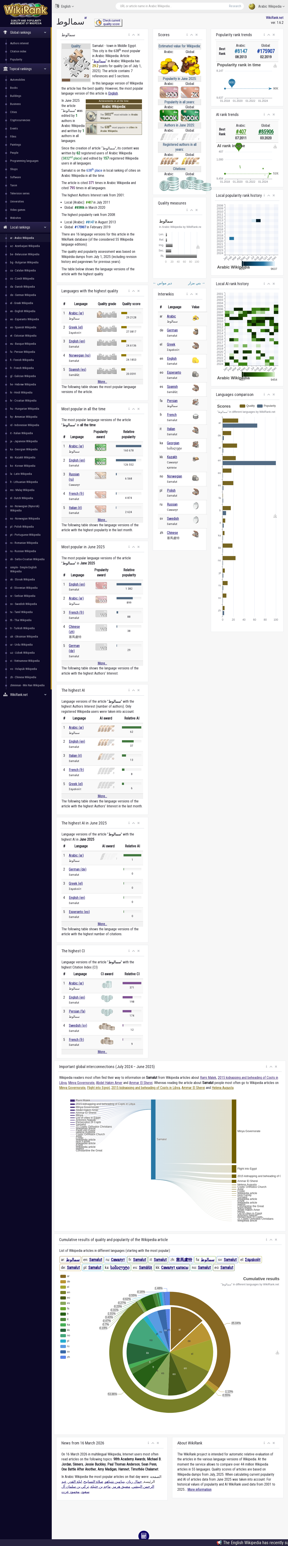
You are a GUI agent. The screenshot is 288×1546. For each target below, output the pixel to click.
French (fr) (76, 493)
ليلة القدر (75, 1481)
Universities (17, 201)
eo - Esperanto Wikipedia (24, 319)
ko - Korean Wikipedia (22, 465)
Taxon (13, 185)
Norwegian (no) (79, 355)
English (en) (77, 341)
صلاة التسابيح (93, 1481)
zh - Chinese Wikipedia (23, 677)
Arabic (171, 316)
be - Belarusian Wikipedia (24, 254)
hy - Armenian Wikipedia (23, 416)
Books (14, 87)
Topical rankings (24, 69)
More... (102, 382)
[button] (129, 34)
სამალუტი (119, 1267)
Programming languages (24, 160)
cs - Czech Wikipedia (22, 278)
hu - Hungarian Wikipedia (24, 408)
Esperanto (174, 372)
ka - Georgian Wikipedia (24, 449)
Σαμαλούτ (253, 1259)
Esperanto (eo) (79, 912)
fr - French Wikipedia (22, 368)
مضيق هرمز (121, 1486)
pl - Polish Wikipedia (22, 526)
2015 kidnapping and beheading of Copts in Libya (145, 1088)
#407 (241, 132)
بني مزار (196, 283)
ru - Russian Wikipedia (23, 551)
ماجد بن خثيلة (100, 1486)
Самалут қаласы (174, 1267)
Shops (14, 169)
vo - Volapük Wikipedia (23, 669)
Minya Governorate (81, 1083)
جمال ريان (134, 1481)
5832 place (72, 158)
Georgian (173, 443)
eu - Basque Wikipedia (23, 343)
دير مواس (162, 283)
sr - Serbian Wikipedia (22, 596)
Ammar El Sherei (141, 1083)
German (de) (77, 869)
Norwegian (174, 476)
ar (85, 18)
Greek (171, 344)
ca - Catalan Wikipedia (23, 270)
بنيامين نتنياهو (115, 1481)
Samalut (95, 1259)
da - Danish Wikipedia (22, 286)
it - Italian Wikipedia (21, 433)
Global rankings (24, 32)
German (172, 330)
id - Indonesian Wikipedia (24, 425)
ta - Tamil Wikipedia (21, 612)
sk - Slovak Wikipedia (22, 579)
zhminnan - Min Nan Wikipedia (27, 685)
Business (15, 104)
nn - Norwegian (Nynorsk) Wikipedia (24, 508)
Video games (17, 209)
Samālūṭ (145, 1267)
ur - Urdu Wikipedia (21, 644)
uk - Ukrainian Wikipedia (24, 636)
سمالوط (99, 61)
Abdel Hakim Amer (109, 1083)
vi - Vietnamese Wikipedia (25, 660)
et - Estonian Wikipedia (23, 335)
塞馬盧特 (184, 1259)
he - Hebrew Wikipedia (23, 384)
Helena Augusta (223, 1088)
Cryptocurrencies (20, 120)
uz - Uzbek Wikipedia (22, 652)
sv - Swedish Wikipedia (23, 604)
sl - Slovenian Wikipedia (24, 587)
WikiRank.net (25, 695)
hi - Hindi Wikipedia (21, 392)
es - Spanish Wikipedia (23, 327)
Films (13, 136)
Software (15, 177)
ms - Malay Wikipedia (22, 490)
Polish (171, 490)
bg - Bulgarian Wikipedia (24, 262)
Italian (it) (75, 508)
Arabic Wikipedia (267, 6)
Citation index (18, 51)
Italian (171, 429)
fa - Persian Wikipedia (22, 351)
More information (199, 1489)
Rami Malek (208, 1077)
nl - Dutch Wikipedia (21, 498)
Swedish (173, 518)
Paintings (15, 144)
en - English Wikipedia (22, 311)
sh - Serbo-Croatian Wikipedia (27, 559)
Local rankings (24, 227)
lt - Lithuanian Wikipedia (24, 482)
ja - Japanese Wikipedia (24, 441)
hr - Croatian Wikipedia (23, 400)
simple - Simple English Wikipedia (23, 569)
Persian (172, 401)
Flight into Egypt (98, 1088)
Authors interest (19, 43)
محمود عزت (70, 1492)
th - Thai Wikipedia (21, 620)
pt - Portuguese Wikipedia (25, 534)
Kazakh (172, 457)
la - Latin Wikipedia (21, 473)
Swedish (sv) (78, 1025)
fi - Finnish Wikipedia (22, 360)
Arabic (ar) (76, 313)
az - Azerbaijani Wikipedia (25, 246)
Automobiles (17, 79)
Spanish (172, 386)
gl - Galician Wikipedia (23, 376)
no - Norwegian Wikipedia (25, 518)
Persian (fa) (77, 1011)
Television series (19, 193)
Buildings (15, 96)
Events (14, 128)
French (172, 415)
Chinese (172, 533)
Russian (172, 504)
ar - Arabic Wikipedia (22, 238)
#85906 (266, 132)
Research (235, 6)
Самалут (118, 1259)
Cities (13, 112)
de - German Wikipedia (23, 295)
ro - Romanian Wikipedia (24, 542)
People (14, 152)
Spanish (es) (77, 369)
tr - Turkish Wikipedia (22, 628)
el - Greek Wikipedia (21, 303)
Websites (15, 218)
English (64, 6)
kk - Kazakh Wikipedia (22, 457)
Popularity (16, 59)
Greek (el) (76, 327)
